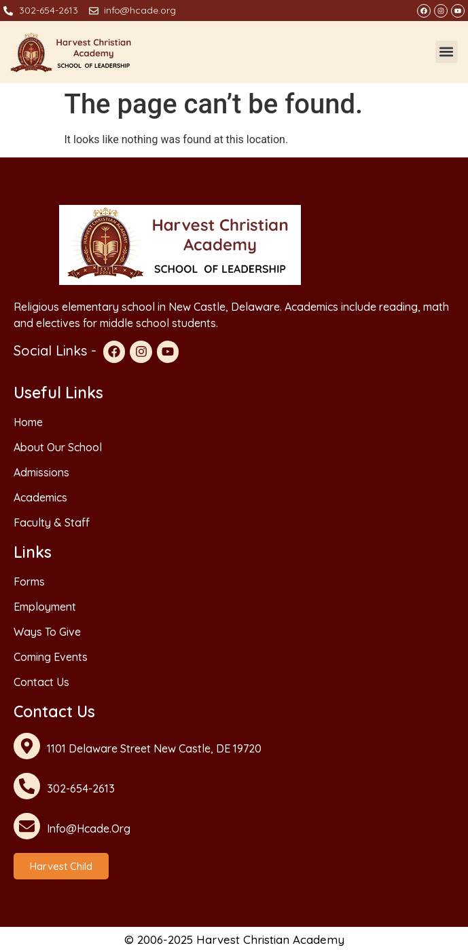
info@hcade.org (88, 828)
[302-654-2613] (27, 786)
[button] (446, 52)
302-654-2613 (81, 788)
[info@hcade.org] (27, 826)
